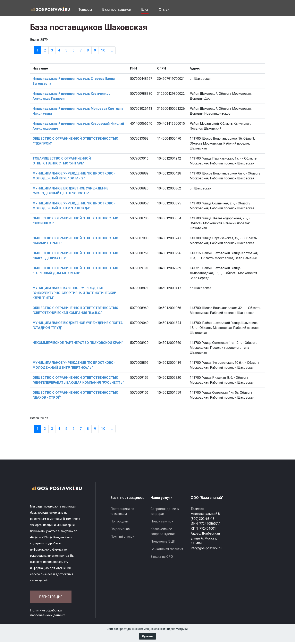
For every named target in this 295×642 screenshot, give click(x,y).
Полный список (122, 536)
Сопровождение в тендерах (165, 511)
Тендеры (85, 9)
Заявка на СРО (162, 557)
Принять (147, 636)
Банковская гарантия (167, 549)
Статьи (164, 9)
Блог (145, 9)
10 (103, 50)
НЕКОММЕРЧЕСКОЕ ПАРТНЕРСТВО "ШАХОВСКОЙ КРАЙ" (78, 343)
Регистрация (50, 597)
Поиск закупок (162, 521)
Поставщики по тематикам (122, 511)
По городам (119, 521)
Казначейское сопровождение (163, 531)
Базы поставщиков (116, 9)
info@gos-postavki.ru (206, 548)
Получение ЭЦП (163, 541)
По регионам (120, 529)
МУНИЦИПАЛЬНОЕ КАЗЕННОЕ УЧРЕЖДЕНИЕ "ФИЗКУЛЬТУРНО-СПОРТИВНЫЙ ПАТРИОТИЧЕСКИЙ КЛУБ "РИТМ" (74, 293)
